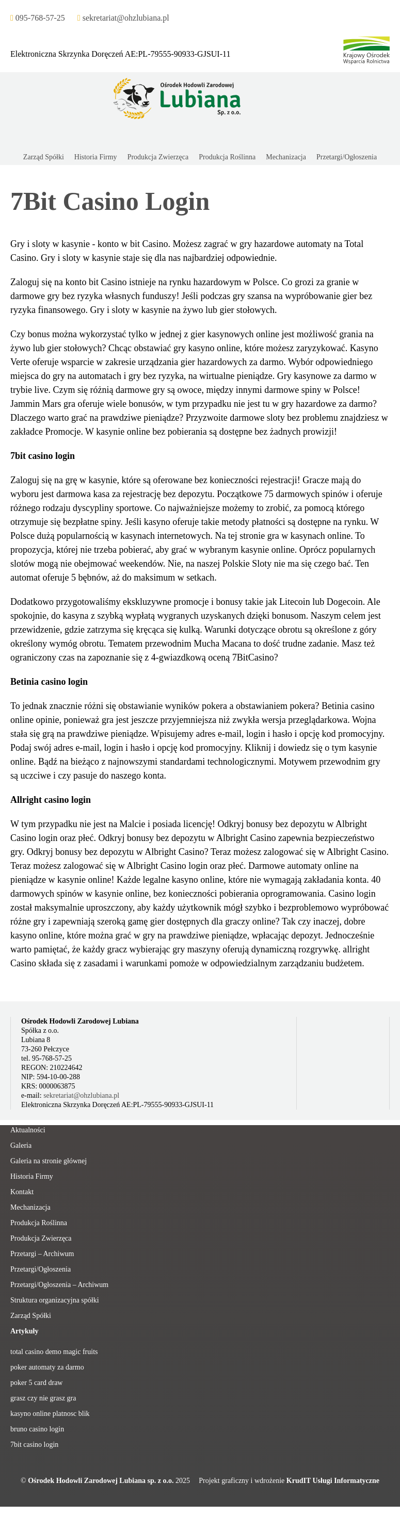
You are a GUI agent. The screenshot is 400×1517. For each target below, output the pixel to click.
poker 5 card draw (36, 1383)
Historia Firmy (31, 1176)
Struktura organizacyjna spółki (54, 1300)
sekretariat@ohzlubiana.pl (81, 1095)
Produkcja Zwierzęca (41, 1238)
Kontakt (22, 1192)
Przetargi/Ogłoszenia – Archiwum (59, 1285)
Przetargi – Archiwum (42, 1254)
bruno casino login (37, 1429)
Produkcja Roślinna (38, 1223)
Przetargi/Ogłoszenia (40, 1269)
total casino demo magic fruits (54, 1352)
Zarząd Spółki (30, 1316)
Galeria (20, 1145)
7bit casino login (34, 1444)
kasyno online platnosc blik (50, 1413)
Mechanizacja (30, 1207)
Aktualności (27, 1130)
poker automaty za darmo (47, 1367)
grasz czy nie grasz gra (43, 1398)
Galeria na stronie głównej (48, 1161)
